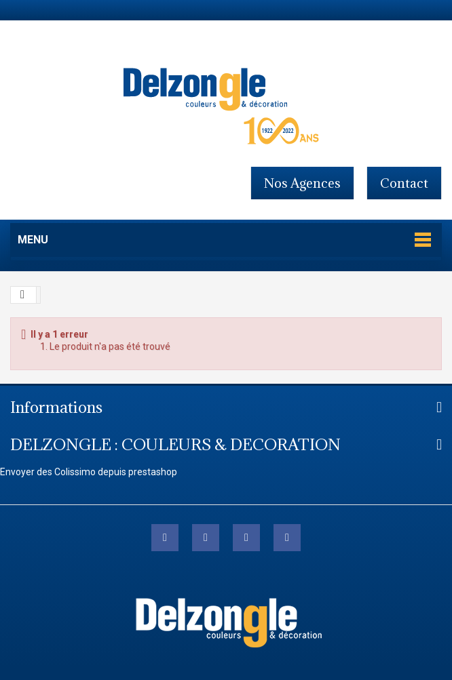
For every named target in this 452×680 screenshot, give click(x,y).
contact (404, 183)
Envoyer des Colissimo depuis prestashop (88, 471)
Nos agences (302, 183)
